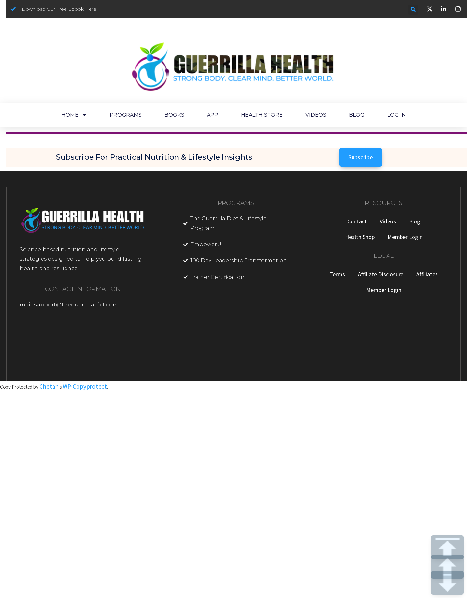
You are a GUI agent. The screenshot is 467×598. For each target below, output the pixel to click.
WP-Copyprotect (85, 386)
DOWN (447, 583)
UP (447, 567)
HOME (74, 115)
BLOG (357, 115)
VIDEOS (315, 115)
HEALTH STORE (262, 115)
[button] (413, 10)
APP (212, 115)
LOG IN (396, 115)
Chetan (49, 386)
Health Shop (360, 237)
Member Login (405, 237)
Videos (388, 221)
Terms (337, 274)
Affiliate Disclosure (380, 274)
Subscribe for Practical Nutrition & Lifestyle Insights (154, 156)
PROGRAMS (126, 115)
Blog (414, 221)
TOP (447, 547)
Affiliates (427, 274)
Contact (357, 221)
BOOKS (174, 115)
